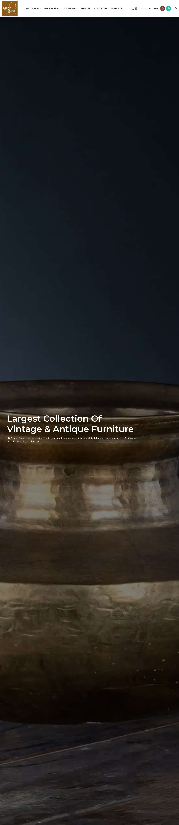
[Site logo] (10, 8)
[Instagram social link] (162, 8)
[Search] (175, 8)
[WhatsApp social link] (168, 8)
